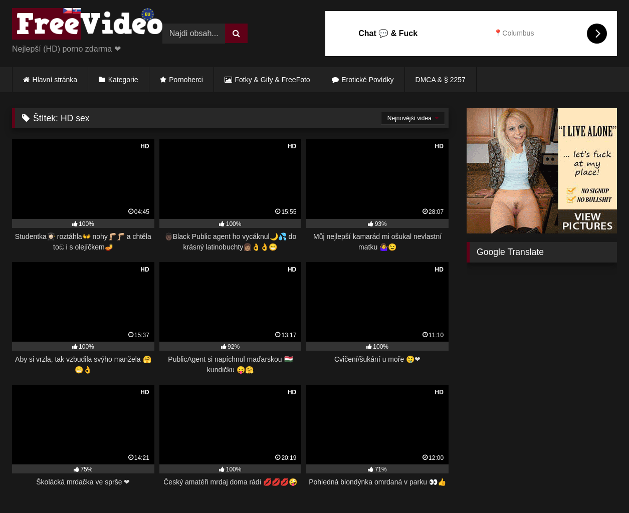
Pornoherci (186, 80)
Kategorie (123, 80)
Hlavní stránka (55, 80)
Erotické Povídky (367, 80)
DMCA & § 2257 (440, 80)
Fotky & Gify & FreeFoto (272, 80)
